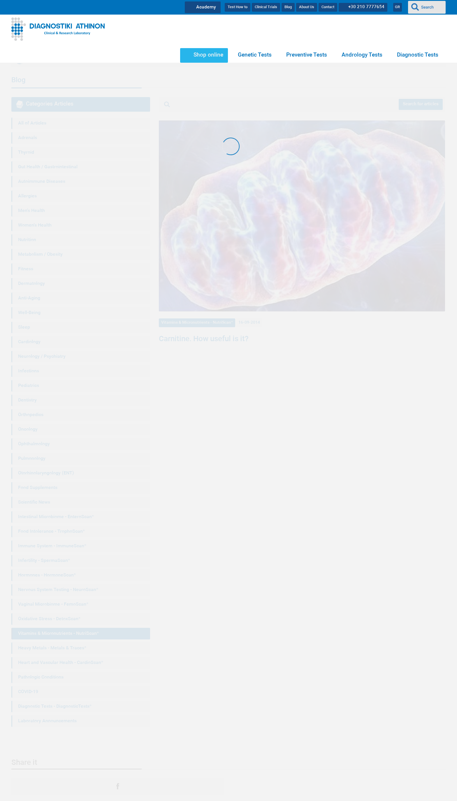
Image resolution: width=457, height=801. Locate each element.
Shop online (208, 55)
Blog (288, 7)
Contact (327, 7)
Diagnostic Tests (417, 55)
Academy (206, 7)
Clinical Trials (266, 7)
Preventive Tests (306, 55)
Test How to (237, 7)
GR (397, 7)
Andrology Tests (362, 55)
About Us (306, 7)
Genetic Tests (255, 55)
